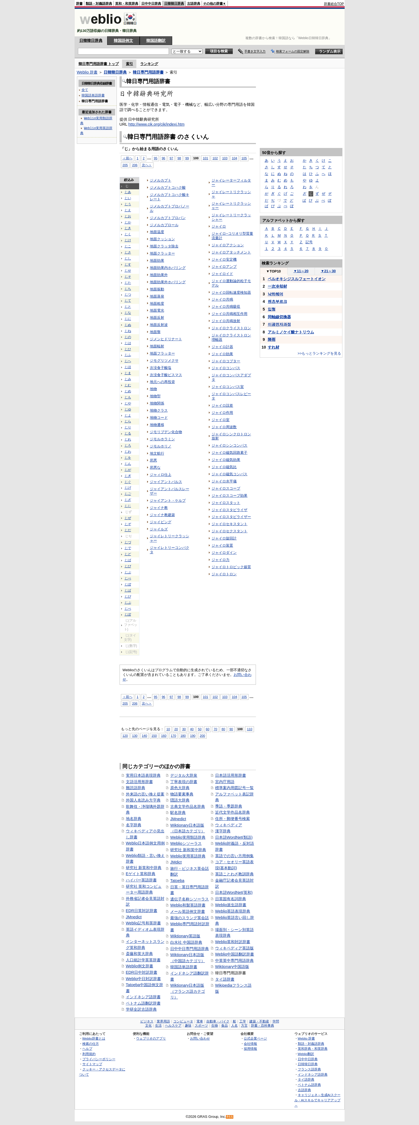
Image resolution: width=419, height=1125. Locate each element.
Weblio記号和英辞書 (143, 923)
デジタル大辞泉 (183, 775)
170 (173, 735)
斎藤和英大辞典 (139, 953)
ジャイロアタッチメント (231, 252)
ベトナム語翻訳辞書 (143, 1003)
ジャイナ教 (159, 508)
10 (168, 729)
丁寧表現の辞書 (183, 781)
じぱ (128, 590)
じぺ (128, 609)
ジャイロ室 (220, 420)
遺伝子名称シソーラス (189, 899)
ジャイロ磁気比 (224, 467)
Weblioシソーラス (186, 843)
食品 (224, 1025)
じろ (128, 445)
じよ (128, 415)
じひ (128, 349)
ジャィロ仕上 (160, 475)
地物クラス (159, 410)
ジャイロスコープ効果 (229, 495)
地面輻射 (157, 346)
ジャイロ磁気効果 (226, 460)
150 (154, 735)
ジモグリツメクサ (164, 360)
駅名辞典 (178, 812)
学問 (275, 1021)
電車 (199, 1021)
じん (128, 464)
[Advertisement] (244, 22)
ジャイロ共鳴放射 (226, 321)
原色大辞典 (180, 788)
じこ (128, 246)
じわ (128, 452)
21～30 (328, 271)
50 (199, 729)
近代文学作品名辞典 (232, 812)
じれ (128, 439)
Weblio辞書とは (93, 1038)
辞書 (79, 3)
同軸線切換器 (279, 317)
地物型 (155, 396)
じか (128, 222)
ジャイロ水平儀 (224, 481)
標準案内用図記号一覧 (234, 788)
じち (128, 289)
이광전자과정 (279, 324)
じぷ (128, 603)
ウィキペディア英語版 (234, 948)
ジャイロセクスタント (229, 531)
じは (128, 343)
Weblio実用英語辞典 (188, 856)
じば (128, 560)
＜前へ (128, 158)
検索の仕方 (90, 1043)
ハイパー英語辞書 (141, 880)
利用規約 (89, 1054)
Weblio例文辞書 (139, 966)
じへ (128, 361)
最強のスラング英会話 (189, 918)
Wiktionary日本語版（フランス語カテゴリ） (187, 991)
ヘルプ (87, 1048)
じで (128, 548)
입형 (271, 309)
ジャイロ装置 (222, 545)
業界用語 (163, 1021)
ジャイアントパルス (166, 482)
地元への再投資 (162, 382)
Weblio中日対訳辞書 (143, 978)
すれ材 (273, 347)
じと (128, 307)
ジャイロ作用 (222, 413)
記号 (309, 242)
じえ (128, 210)
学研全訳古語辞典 (141, 1009)
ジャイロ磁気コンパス (229, 474)
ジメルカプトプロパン (168, 218)
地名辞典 (133, 818)
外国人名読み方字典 (143, 800)
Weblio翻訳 (306, 1054)
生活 (158, 1025)
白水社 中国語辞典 (186, 942)
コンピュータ (183, 1021)
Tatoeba (177, 880)
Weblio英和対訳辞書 (232, 942)
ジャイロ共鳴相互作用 (229, 314)
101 (205, 158)
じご (128, 494)
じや (128, 403)
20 (176, 729)
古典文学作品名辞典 (187, 806)
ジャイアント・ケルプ (168, 500)
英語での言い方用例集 (234, 856)
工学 (242, 1021)
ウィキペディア (228, 825)
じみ (128, 379)
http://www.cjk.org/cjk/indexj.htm (156, 124)
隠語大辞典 (180, 800)
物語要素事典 (181, 794)
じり (128, 427)
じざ (128, 500)
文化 (148, 1025)
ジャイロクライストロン (231, 328)
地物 (153, 389)
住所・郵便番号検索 (232, 818)
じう (128, 204)
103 (224, 158)
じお (128, 216)
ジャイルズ (159, 529)
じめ (128, 391)
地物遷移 (157, 425)
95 (155, 158)
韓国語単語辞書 (183, 967)
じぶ (128, 572)
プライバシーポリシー (98, 1059)
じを (128, 458)
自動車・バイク (217, 1021)
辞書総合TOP (334, 4)
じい (128, 198)
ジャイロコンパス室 (228, 387)
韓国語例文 (123, 40)
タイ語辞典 (306, 1079)
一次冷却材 (277, 286)
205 (125, 165)
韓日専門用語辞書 (148, 72)
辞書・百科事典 (262, 1025)
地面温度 (157, 232)
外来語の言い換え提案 (145, 794)
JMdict (176, 862)
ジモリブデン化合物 (166, 432)
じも (128, 397)
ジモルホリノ (160, 446)
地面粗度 (157, 303)
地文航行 (157, 453)
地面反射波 (159, 325)
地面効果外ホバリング (168, 282)
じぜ (128, 518)
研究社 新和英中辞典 (188, 850)
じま (128, 373)
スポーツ (201, 1025)
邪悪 (153, 460)
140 (144, 735)
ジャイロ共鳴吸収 (226, 306)
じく (128, 234)
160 (163, 735)
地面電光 (157, 310)
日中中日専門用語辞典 (189, 948)
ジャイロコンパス (226, 368)
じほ (128, 367)
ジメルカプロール (164, 225)
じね (128, 331)
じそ (128, 277)
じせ (128, 271)
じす (128, 264)
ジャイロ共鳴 (222, 299)
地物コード (159, 418)
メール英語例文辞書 (187, 911)
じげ (128, 488)
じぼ (128, 584)
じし (128, 258)
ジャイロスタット (226, 503)
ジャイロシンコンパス (229, 445)
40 (192, 729)
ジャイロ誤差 (222, 405)
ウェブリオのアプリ (151, 1038)
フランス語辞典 (309, 1069)
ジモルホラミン (162, 439)
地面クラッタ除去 (164, 246)
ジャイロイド (222, 274)
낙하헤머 (275, 294)
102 (215, 158)
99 (187, 158)
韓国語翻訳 (156, 40)
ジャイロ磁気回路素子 (229, 452)
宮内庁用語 (224, 781)
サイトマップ (92, 1064)
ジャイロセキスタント (229, 524)
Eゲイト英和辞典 (141, 874)
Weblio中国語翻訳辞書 (234, 954)
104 (234, 158)
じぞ (128, 524)
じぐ (128, 482)
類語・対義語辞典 (99, 3)
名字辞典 (133, 825)
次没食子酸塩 (160, 368)
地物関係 (157, 403)
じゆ (128, 409)
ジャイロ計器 (222, 347)
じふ (128, 355)
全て (85, 89)
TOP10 (273, 271)
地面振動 (157, 289)
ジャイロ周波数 (224, 427)
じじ (128, 506)
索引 (129, 64)
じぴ (128, 596)
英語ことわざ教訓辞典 (234, 874)
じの (128, 337)
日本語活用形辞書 (230, 775)
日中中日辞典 (151, 3)
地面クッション (162, 239)
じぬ (128, 325)
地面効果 (157, 260)
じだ (128, 530)
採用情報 (250, 1048)
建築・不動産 (259, 1021)
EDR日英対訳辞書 (141, 910)
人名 (234, 1025)
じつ (128, 294)
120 (125, 735)
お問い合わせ (200, 1038)
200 (202, 735)
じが (128, 470)
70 (215, 729)
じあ (128, 192)
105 (244, 158)
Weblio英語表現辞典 (232, 911)
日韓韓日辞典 (174, 3)
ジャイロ (219, 226)
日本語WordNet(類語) (234, 837)
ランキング (149, 64)
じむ (128, 385)
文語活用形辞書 (139, 781)
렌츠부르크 (277, 301)
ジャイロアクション (228, 245)
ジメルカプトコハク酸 (168, 187)
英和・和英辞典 (126, 3)
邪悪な (155, 467)
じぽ (128, 614)
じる (128, 433)
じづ (128, 542)
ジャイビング (160, 522)
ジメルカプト (160, 180)
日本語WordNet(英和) (234, 892)
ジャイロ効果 (222, 354)
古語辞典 (193, 3)
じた (128, 283)
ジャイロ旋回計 (224, 538)
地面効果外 (159, 275)
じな (128, 313)
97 (171, 158)
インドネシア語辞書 (143, 997)
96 (163, 158)
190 (192, 735)
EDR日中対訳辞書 (141, 972)
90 (231, 729)
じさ (128, 252)
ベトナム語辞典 (309, 1084)
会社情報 (250, 1043)
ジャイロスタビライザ (229, 510)
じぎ (128, 476)
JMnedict (134, 917)
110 (249, 729)
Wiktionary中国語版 (232, 966)
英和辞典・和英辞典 (313, 1048)
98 (179, 158)
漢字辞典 (223, 831)
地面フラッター (162, 353)
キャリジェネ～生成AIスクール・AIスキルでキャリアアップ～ (317, 1100)
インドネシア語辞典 (313, 1074)
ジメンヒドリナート (166, 339)
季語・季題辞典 (228, 806)
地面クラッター (162, 253)
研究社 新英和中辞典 (144, 867)
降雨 (271, 339)
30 (184, 729)
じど (128, 554)
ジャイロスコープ (226, 488)
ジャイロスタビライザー (231, 517)
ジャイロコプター (226, 361)
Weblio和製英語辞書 (188, 905)
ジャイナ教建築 (162, 515)
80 (223, 729)
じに (128, 319)
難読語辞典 (135, 788)
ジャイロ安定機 (224, 259)
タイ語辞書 (224, 979)
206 (134, 165)
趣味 (188, 1025)
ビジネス (146, 1021)
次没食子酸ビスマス (166, 375)
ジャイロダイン (224, 553)
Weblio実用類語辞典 (188, 837)
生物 (214, 1025)
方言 (244, 1025)
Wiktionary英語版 (185, 936)
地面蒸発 (157, 296)
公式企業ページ (255, 1038)
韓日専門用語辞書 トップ (99, 64)
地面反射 (157, 317)
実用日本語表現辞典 (143, 775)
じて (128, 301)
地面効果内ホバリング (168, 268)
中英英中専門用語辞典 (234, 960)
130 (134, 735)
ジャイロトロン (224, 574)
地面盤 (155, 332)
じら (128, 421)
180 (183, 735)
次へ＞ (147, 165)
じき (128, 228)
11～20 (301, 271)
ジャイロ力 (220, 560)
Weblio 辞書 (87, 72)
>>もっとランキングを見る (319, 353)
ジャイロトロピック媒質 (231, 567)
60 (207, 729)
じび (128, 566)
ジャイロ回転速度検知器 (231, 292)
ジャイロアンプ (224, 267)
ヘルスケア (173, 1025)
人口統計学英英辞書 (143, 960)
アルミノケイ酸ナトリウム (291, 332)
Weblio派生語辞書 (231, 905)
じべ (128, 578)
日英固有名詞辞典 (230, 899)
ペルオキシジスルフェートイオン (297, 279)
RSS (229, 1116)
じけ (128, 240)
